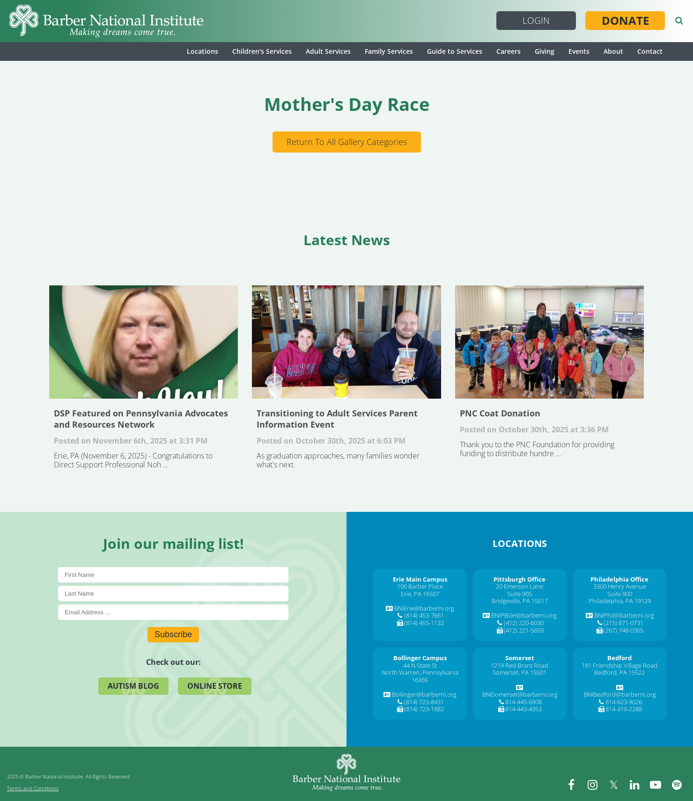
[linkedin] (634, 784)
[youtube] (655, 784)
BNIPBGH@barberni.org (524, 615)
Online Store (214, 686)
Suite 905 (519, 594)
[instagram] (592, 784)
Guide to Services (454, 51)
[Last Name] (173, 593)
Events (579, 51)
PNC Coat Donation (549, 342)
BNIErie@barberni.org (424, 608)
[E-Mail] (173, 612)
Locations (202, 51)
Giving (544, 51)
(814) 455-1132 (424, 623)
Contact (650, 51)
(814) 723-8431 (424, 702)
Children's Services (262, 51)
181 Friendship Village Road (619, 665)
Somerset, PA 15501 (519, 672)
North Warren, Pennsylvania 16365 (420, 676)
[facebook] (571, 784)
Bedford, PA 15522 (619, 672)
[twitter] (613, 784)
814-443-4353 (523, 709)
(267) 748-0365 (623, 630)
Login (536, 21)
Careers (508, 51)
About (613, 51)
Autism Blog (133, 686)
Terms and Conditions (33, 788)
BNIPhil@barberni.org (624, 615)
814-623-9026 (623, 702)
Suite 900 (619, 594)
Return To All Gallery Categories (347, 141)
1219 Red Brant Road (519, 665)
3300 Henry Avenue (619, 586)
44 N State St (420, 665)
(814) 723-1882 (424, 709)
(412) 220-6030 (524, 623)
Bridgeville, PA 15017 (520, 601)
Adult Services (328, 51)
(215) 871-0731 (623, 623)
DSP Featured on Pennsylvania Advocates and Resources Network (143, 342)
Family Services (389, 51)
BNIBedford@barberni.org (620, 694)
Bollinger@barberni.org (424, 694)
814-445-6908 (523, 702)
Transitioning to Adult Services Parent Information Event (346, 342)
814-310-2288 (623, 709)
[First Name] (173, 575)
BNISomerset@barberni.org (520, 694)
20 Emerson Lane (519, 586)
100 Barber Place (420, 586)
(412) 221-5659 (524, 630)
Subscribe (173, 634)
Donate (625, 20)
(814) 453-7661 (424, 615)
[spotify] (676, 784)
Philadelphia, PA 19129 (620, 601)
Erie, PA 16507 (420, 594)
